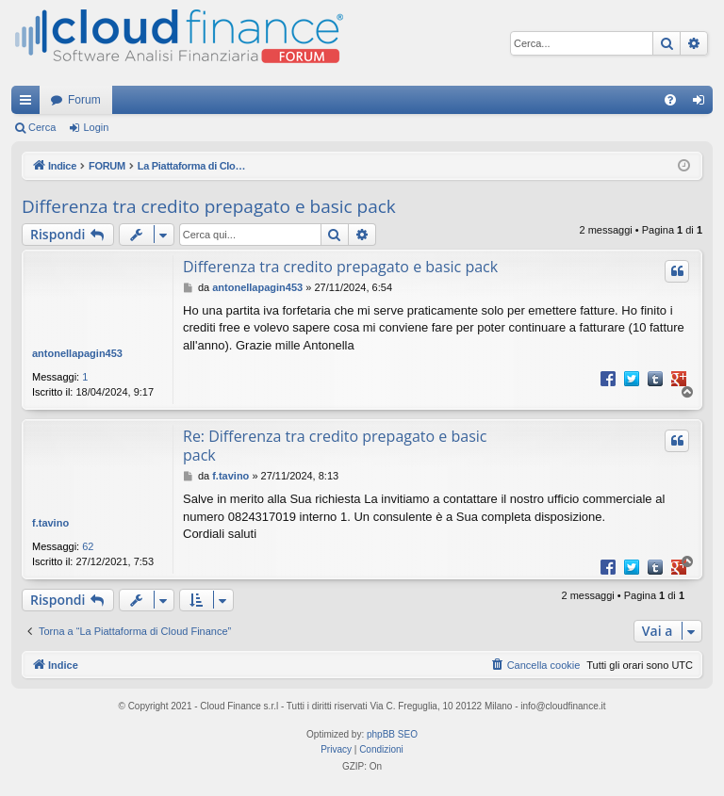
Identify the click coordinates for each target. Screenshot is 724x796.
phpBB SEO (392, 734)
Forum (84, 99)
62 (87, 546)
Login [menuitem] (703, 103)
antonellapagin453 (77, 353)
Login (95, 127)
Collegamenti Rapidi (29, 103)
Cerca (42, 127)
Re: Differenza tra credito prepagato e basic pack (335, 445)
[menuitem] (670, 100)
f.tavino (50, 522)
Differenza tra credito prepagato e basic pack (209, 206)
